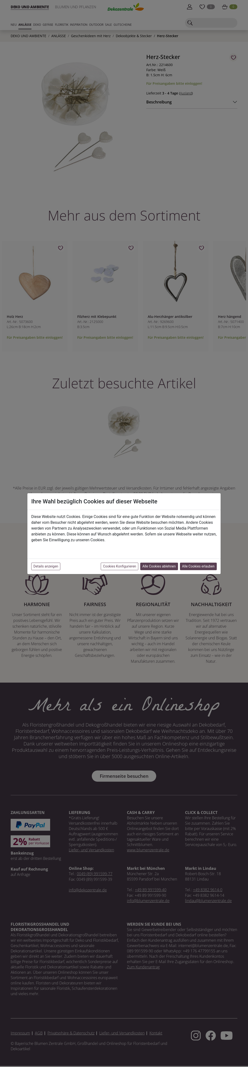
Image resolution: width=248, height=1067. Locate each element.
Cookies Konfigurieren (119, 566)
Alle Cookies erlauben (198, 566)
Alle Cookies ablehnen (159, 566)
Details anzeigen (45, 566)
